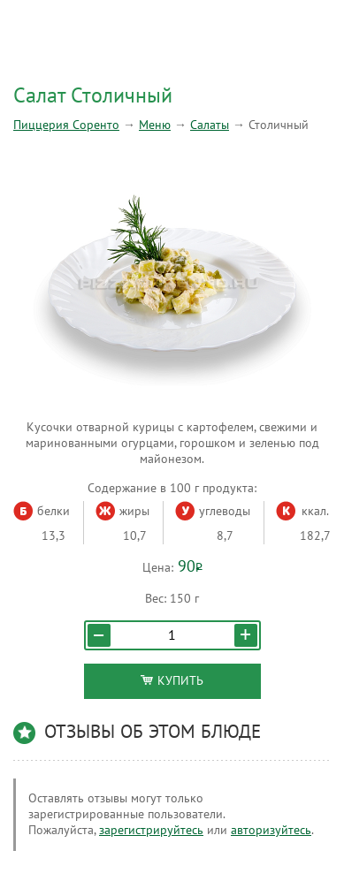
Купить (172, 680)
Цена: (157, 567)
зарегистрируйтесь (151, 830)
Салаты (209, 125)
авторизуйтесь (271, 830)
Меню (155, 125)
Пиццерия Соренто (66, 125)
